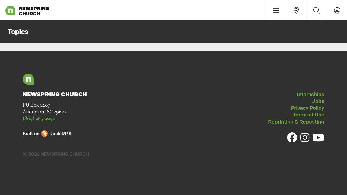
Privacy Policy (307, 108)
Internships (310, 94)
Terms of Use (308, 115)
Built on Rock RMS (47, 133)
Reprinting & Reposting (296, 122)
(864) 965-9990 (39, 118)
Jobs (318, 101)
